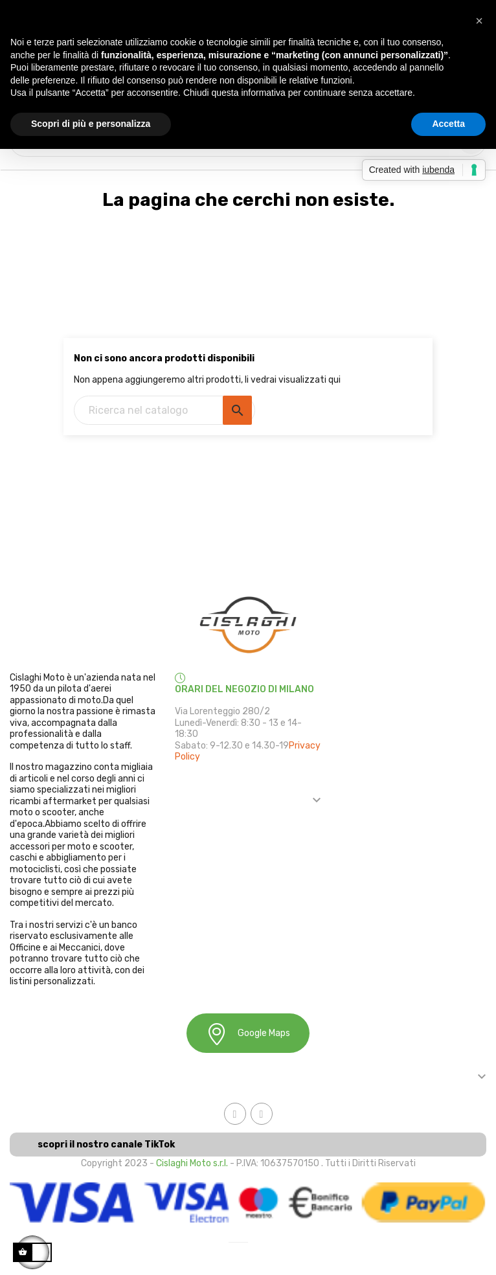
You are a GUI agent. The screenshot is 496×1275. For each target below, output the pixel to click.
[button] (479, 20)
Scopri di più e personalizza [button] (90, 123)
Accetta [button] (448, 123)
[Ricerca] (164, 410)
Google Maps (248, 1033)
